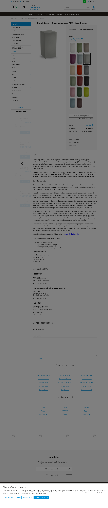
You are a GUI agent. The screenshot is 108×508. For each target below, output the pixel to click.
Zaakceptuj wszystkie (41, 497)
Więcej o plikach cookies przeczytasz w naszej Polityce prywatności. (25, 493)
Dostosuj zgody (27, 497)
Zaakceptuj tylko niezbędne (12, 497)
